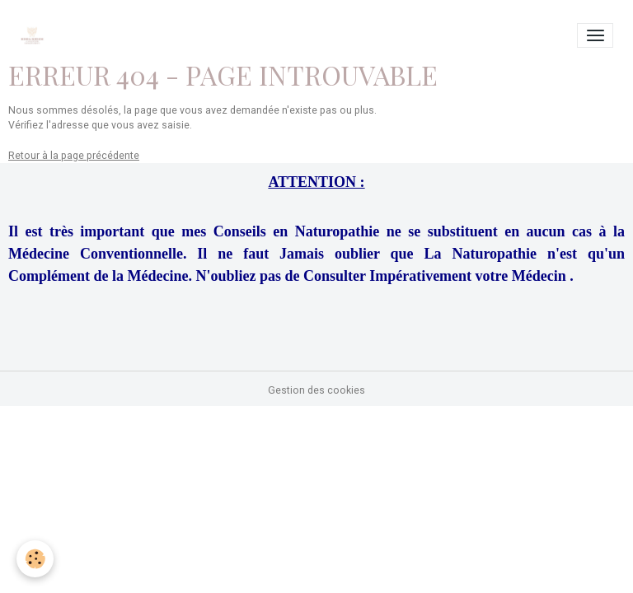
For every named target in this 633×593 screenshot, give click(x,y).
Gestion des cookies (316, 390)
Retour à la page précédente (73, 155)
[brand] (35, 35)
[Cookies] (35, 558)
